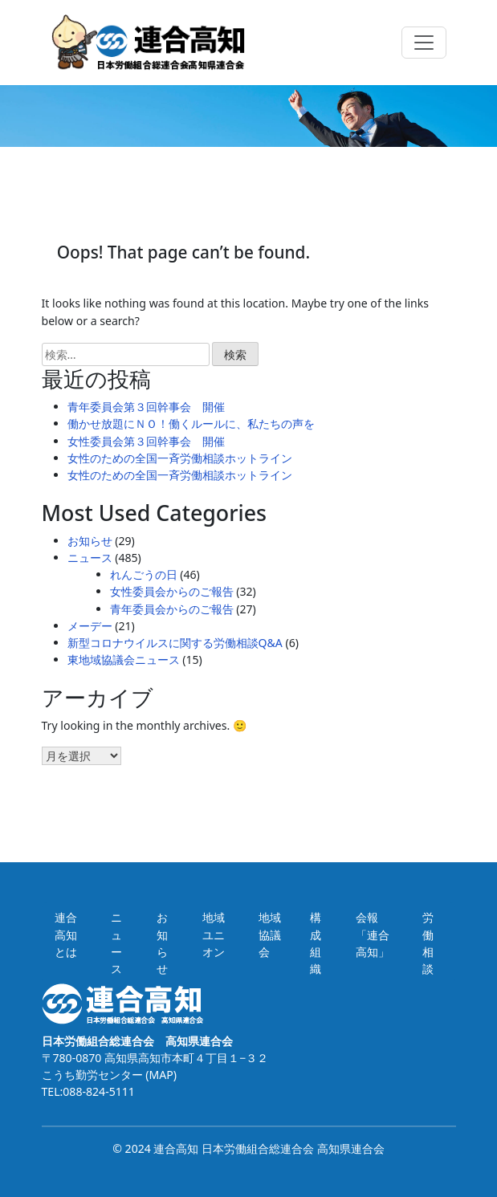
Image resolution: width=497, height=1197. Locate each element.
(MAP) (160, 1074)
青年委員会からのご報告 (172, 609)
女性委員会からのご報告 (172, 591)
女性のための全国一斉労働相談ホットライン (179, 458)
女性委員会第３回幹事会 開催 (146, 441)
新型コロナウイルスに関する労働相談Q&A (175, 642)
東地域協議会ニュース (123, 659)
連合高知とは (66, 934)
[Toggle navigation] (423, 42)
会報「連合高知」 (372, 934)
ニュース (89, 557)
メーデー (89, 625)
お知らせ (89, 540)
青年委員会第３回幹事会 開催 (146, 406)
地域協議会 (270, 934)
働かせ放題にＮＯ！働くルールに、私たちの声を (191, 423)
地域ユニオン (213, 934)
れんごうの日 (143, 574)
